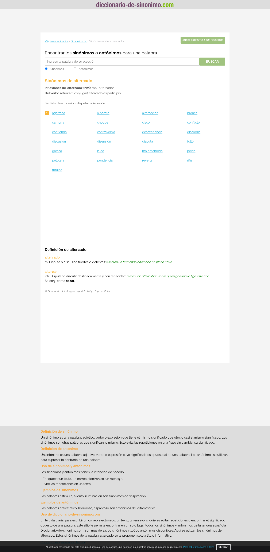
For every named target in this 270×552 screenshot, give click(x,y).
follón (191, 141)
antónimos (110, 52)
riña (189, 160)
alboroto (103, 113)
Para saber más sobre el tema (198, 547)
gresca (57, 151)
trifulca (57, 170)
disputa (147, 141)
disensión (104, 141)
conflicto (193, 122)
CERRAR (223, 547)
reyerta (147, 160)
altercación (150, 113)
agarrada (58, 113)
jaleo (100, 151)
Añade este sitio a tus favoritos (202, 40)
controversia (106, 132)
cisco (146, 122)
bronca (192, 113)
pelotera (58, 160)
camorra (58, 122)
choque (102, 122)
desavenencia (152, 132)
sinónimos (83, 52)
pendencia (104, 160)
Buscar (212, 61)
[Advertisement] (135, 20)
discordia (193, 132)
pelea (191, 151)
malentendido (152, 151)
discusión (59, 141)
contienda (59, 132)
